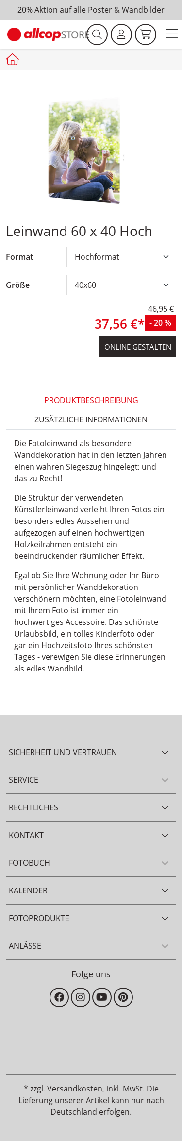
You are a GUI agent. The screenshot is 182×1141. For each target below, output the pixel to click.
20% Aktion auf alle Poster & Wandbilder (91, 9)
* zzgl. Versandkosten (63, 1088)
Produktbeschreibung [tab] (91, 400)
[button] (172, 34)
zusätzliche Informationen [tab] (91, 419)
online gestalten (137, 347)
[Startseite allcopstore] (13, 59)
